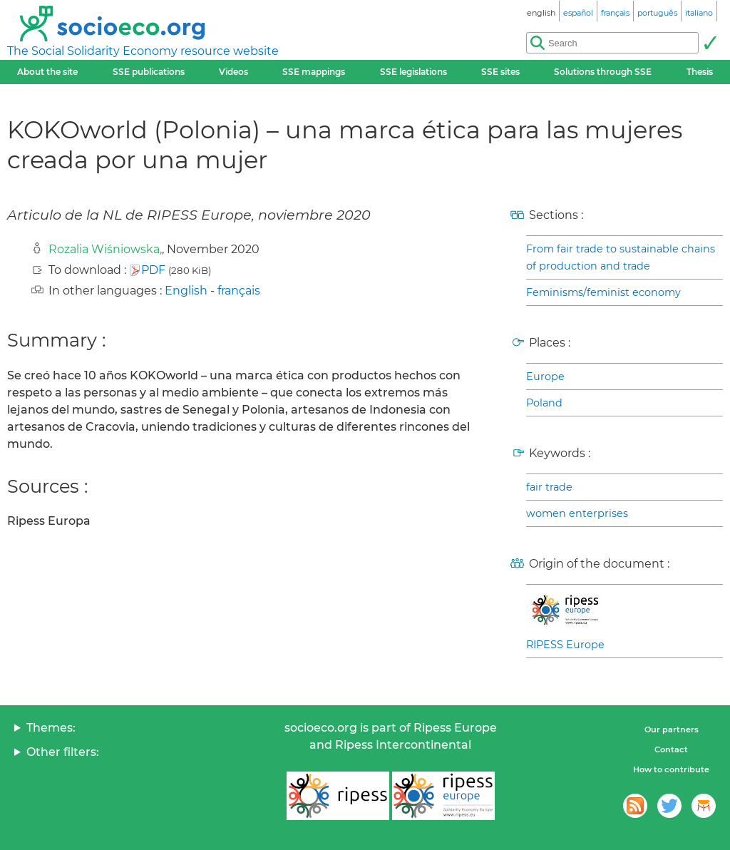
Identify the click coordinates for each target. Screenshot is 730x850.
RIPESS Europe (565, 644)
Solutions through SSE (603, 71)
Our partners (671, 729)
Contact (671, 749)
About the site (47, 71)
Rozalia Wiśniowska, (105, 249)
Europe (545, 376)
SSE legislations (413, 71)
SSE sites (500, 71)
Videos (233, 71)
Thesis (700, 71)
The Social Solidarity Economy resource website (143, 51)
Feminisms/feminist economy (603, 292)
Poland (544, 402)
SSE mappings (313, 71)
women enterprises (577, 513)
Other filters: (62, 752)
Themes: (51, 727)
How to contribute (671, 769)
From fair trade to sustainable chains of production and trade (620, 257)
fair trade (549, 487)
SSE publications (149, 71)
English (186, 290)
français (238, 290)
